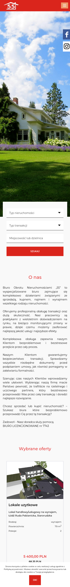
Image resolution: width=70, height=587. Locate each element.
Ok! (35, 580)
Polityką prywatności (13, 569)
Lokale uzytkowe (23, 505)
